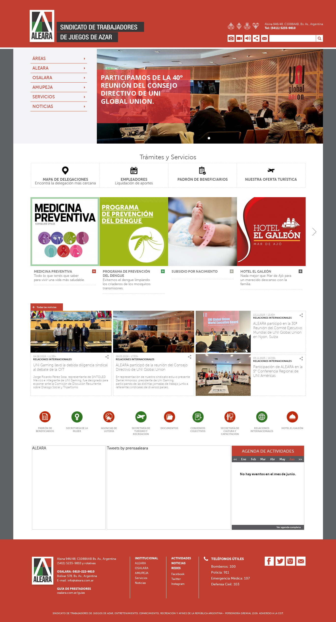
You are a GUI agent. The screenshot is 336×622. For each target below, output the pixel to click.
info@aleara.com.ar (81, 580)
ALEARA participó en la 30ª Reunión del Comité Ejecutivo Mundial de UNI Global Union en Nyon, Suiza (277, 330)
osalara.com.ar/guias (71, 592)
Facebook (177, 574)
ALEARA (40, 68)
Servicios (43, 97)
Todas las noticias (47, 307)
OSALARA (42, 77)
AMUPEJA (42, 87)
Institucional (146, 558)
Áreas (39, 58)
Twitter (176, 579)
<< (235, 459)
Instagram (178, 584)
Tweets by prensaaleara (127, 448)
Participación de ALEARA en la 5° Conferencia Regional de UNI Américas (278, 371)
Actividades (181, 558)
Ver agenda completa (289, 527)
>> (300, 459)
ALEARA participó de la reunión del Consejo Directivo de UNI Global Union (152, 367)
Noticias (42, 106)
